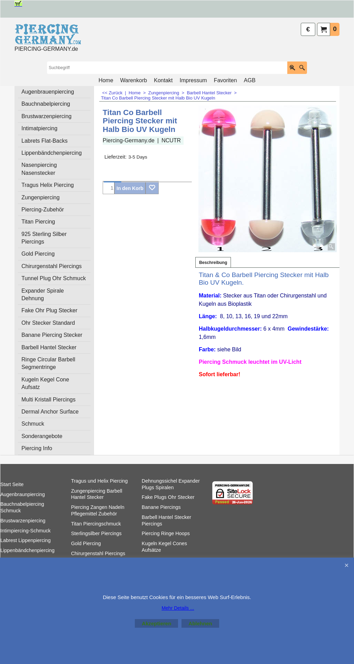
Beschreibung (213, 262)
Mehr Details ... (177, 608)
